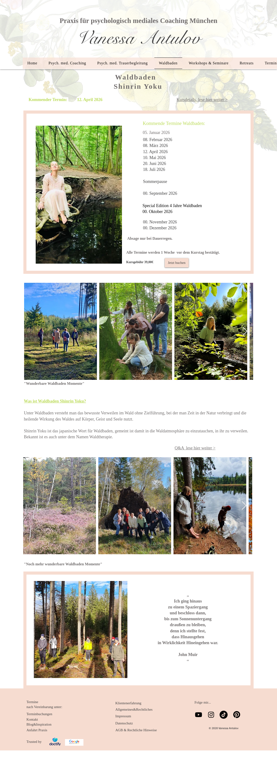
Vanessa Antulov (138, 38)
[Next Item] (245, 331)
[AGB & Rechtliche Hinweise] (136, 730)
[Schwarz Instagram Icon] (211, 715)
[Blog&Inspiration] (42, 724)
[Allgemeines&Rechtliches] (133, 709)
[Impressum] (131, 716)
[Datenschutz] (131, 723)
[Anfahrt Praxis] (42, 730)
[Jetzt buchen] (177, 262)
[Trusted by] (35, 741)
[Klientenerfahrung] (131, 703)
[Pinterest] (236, 714)
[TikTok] (224, 715)
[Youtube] (199, 715)
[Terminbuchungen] (42, 714)
